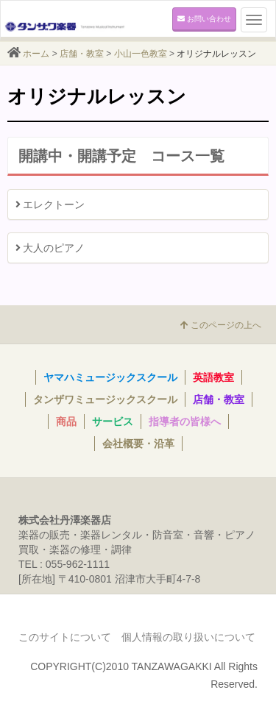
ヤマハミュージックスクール (110, 377)
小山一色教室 (140, 54)
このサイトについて (64, 637)
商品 (66, 421)
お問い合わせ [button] (204, 19)
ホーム (36, 54)
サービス (112, 421)
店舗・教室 (82, 54)
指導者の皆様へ (185, 421)
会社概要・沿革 (138, 443)
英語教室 (213, 377)
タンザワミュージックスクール (105, 399)
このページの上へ (220, 325)
